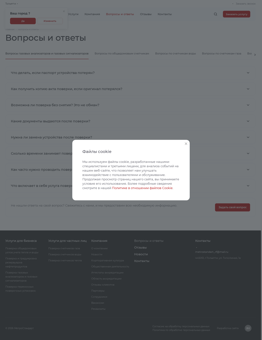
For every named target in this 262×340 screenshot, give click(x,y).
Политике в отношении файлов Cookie (142, 188)
